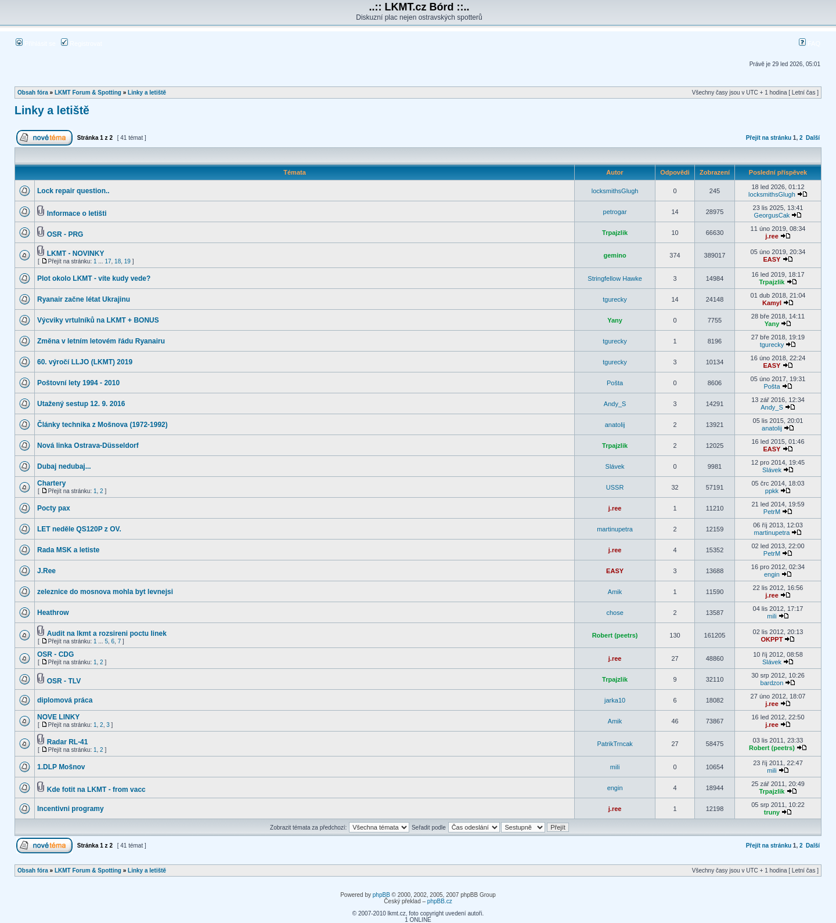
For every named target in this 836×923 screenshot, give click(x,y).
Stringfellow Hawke (615, 278)
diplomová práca (64, 700)
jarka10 (614, 700)
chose (614, 612)
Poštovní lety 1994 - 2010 (78, 383)
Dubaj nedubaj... (64, 466)
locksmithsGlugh (615, 190)
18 (117, 261)
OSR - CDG (55, 654)
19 (127, 261)
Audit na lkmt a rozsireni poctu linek (107, 633)
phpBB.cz (439, 901)
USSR (615, 487)
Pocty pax (53, 508)
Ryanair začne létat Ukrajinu (83, 299)
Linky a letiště (147, 92)
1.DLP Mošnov (61, 767)
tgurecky (615, 299)
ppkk (772, 490)
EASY (771, 259)
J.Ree (46, 571)
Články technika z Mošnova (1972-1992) (102, 425)
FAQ (809, 43)
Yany (614, 320)
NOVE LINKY (58, 717)
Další (813, 138)
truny (772, 812)
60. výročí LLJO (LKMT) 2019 (84, 362)
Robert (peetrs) (615, 635)
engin (772, 574)
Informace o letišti (77, 213)
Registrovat (81, 43)
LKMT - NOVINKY (76, 253)
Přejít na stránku (768, 138)
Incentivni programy (70, 809)
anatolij (615, 424)
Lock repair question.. (73, 191)
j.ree (772, 236)
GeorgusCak (772, 215)
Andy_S (615, 403)
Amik (615, 591)
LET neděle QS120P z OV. (79, 529)
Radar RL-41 (67, 742)
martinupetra (615, 529)
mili (772, 616)
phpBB (381, 895)
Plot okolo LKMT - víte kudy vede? (93, 278)
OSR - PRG (65, 234)
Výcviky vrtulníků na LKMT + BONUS (98, 320)
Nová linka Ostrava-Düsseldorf (88, 445)
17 (108, 261)
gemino (615, 255)
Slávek (615, 466)
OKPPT (772, 639)
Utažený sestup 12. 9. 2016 (81, 404)
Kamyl (771, 302)
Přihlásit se (36, 43)
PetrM (771, 511)
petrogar (615, 211)
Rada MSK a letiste (68, 550)
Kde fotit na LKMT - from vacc (96, 790)
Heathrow (53, 613)
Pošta (615, 382)
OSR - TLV (64, 681)
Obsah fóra (32, 92)
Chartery (51, 483)
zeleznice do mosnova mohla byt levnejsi (105, 592)
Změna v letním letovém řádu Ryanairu (101, 341)
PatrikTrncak (614, 743)
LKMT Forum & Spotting (88, 92)
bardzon (772, 682)
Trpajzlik (615, 232)
